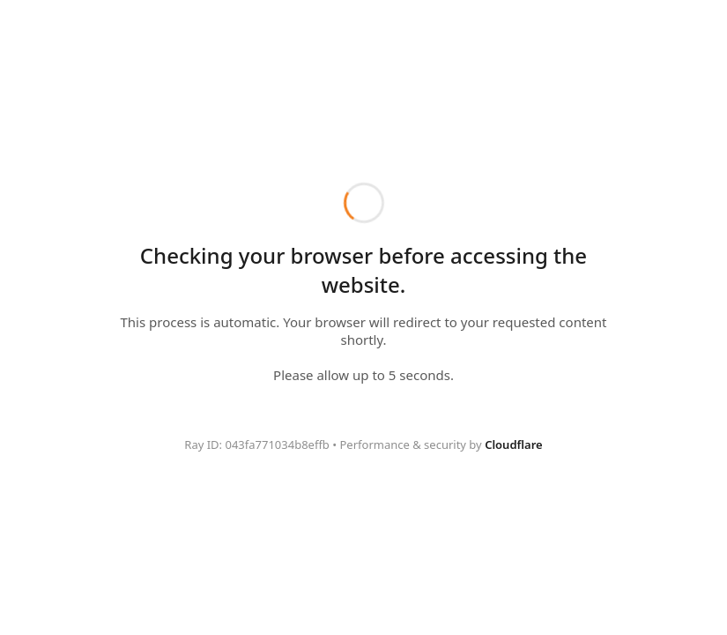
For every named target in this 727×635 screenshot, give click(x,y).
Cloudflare (514, 444)
